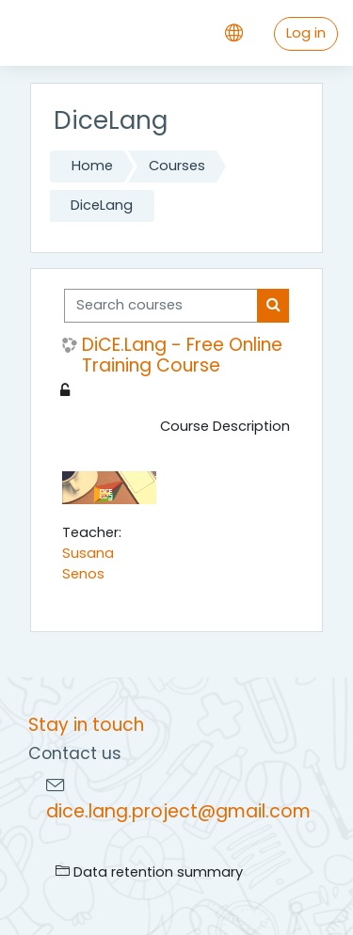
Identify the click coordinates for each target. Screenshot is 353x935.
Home (92, 165)
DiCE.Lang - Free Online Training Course (182, 356)
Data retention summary (149, 872)
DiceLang (102, 205)
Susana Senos (88, 563)
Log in (306, 33)
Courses (177, 165)
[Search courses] (161, 306)
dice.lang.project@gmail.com (178, 811)
